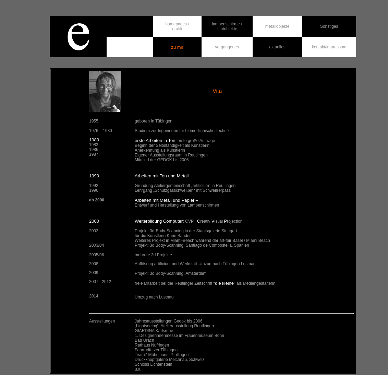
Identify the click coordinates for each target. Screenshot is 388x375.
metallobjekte (277, 26)
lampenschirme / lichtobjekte (227, 26)
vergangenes (227, 47)
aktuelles (277, 47)
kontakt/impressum (329, 47)
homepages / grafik (177, 26)
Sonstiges (329, 26)
